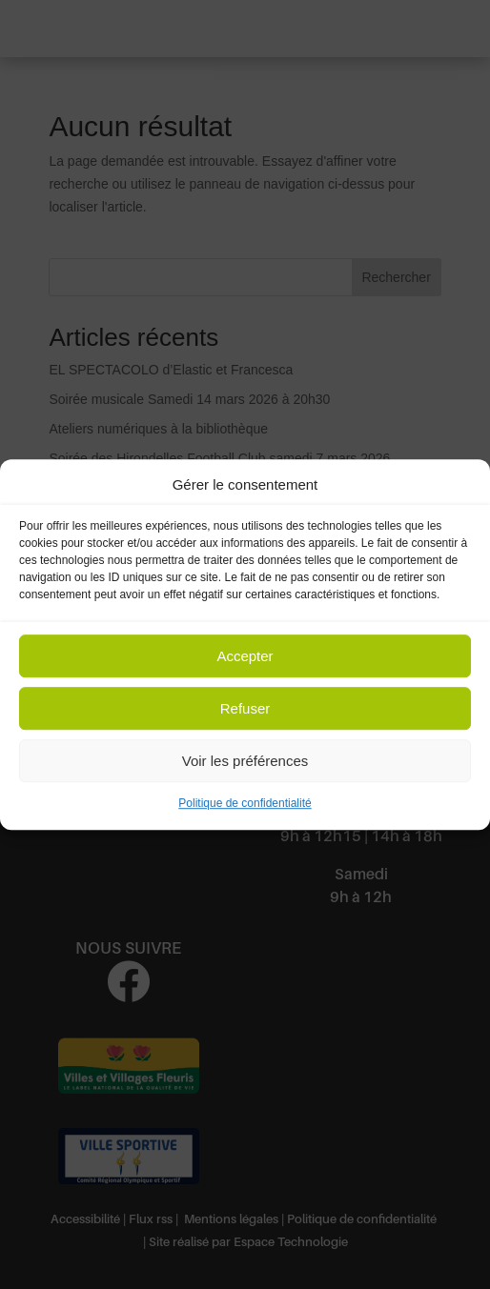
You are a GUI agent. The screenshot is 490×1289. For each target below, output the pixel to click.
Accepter (244, 656)
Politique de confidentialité (244, 804)
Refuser (245, 708)
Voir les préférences (245, 761)
